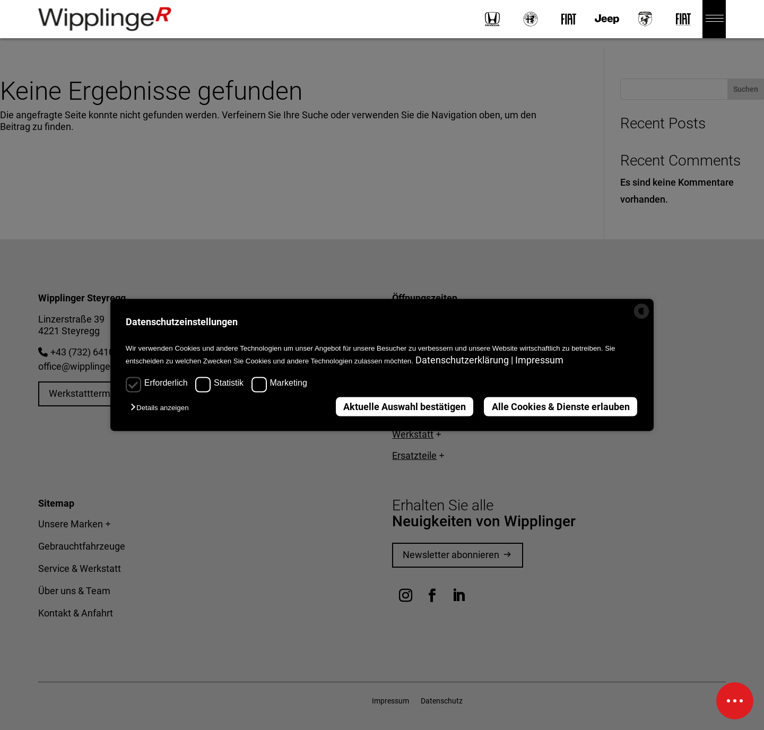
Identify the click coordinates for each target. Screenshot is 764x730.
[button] (162, 407)
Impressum (539, 360)
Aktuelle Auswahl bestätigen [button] (404, 406)
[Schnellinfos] (734, 700)
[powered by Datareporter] (641, 316)
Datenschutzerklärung (463, 360)
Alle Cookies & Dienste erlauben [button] (561, 406)
